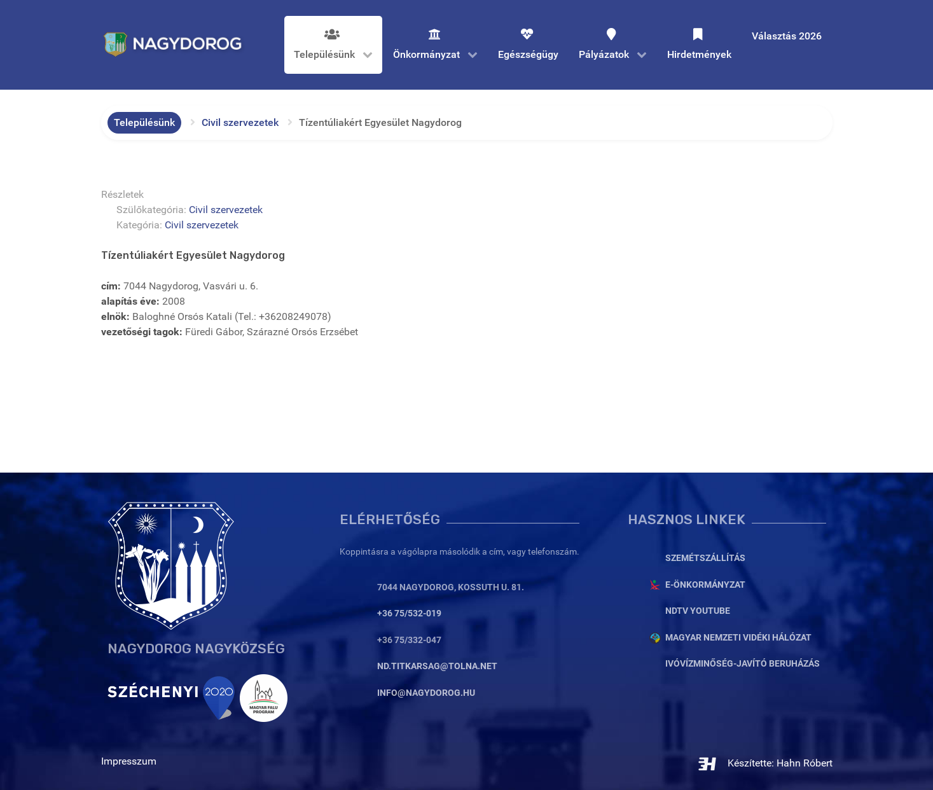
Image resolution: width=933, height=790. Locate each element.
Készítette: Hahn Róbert (765, 763)
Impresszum (128, 761)
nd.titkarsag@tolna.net (437, 666)
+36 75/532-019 (409, 613)
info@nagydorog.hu (426, 693)
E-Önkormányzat (705, 584)
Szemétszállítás (705, 558)
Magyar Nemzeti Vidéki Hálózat (738, 637)
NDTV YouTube (697, 611)
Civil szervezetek (226, 210)
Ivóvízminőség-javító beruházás (742, 663)
